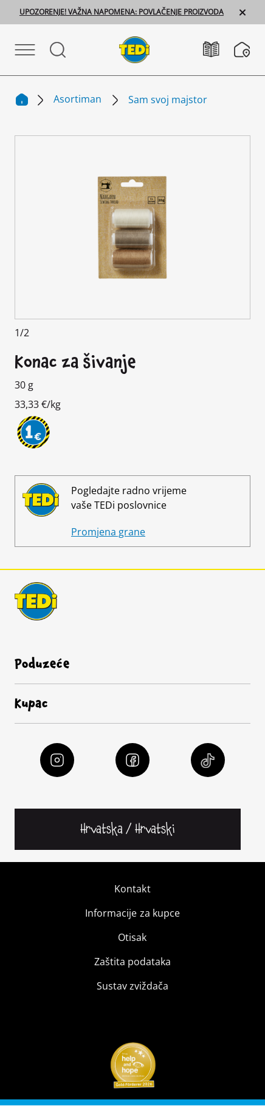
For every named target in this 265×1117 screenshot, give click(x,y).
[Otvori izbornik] (25, 50)
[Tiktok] (208, 760)
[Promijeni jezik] (128, 829)
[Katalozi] (218, 49)
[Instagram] (57, 760)
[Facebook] (132, 760)
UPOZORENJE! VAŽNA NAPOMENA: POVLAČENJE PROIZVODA (121, 12)
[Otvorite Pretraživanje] (58, 50)
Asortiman (78, 99)
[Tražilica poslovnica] (242, 50)
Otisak (132, 937)
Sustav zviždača (132, 986)
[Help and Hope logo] (132, 1069)
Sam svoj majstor (167, 99)
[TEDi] (134, 48)
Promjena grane (108, 531)
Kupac (32, 704)
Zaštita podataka (132, 961)
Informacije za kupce (132, 913)
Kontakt (132, 888)
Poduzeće (42, 664)
